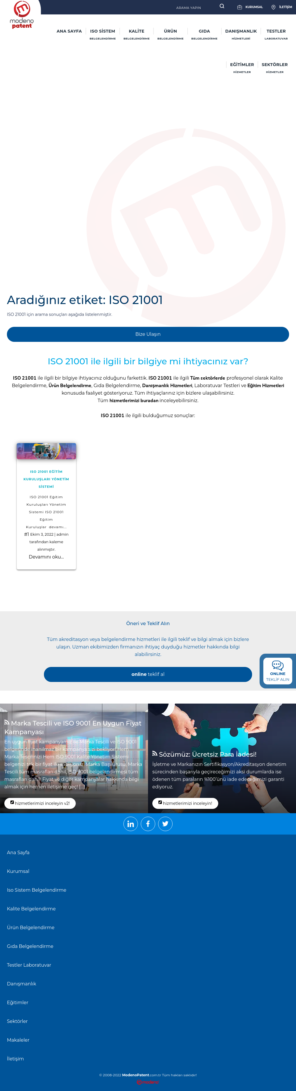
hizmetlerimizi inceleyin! (185, 803)
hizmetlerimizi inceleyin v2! (40, 803)
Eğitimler (17, 1002)
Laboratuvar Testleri (217, 385)
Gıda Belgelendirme (117, 385)
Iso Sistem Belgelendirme (36, 890)
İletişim (15, 1059)
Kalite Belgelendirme (31, 909)
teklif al (148, 674)
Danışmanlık (21, 984)
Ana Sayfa (18, 852)
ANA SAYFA (69, 31)
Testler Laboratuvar (29, 965)
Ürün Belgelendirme (30, 927)
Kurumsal (18, 871)
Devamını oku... (46, 557)
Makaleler (18, 1040)
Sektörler (17, 1021)
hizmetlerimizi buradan (134, 400)
